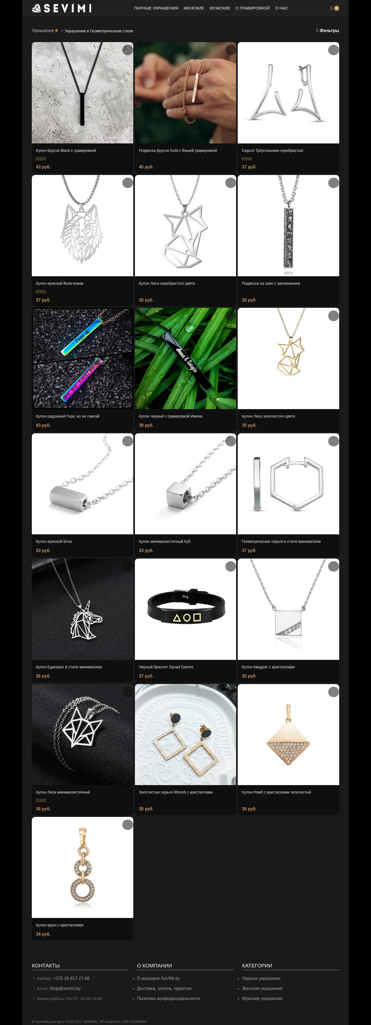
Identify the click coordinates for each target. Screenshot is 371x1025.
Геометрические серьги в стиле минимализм (284, 539)
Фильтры (329, 30)
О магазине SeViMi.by (157, 974)
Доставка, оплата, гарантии (163, 984)
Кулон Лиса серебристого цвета (169, 282)
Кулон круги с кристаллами (61, 921)
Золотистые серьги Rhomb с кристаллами (178, 789)
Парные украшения (260, 974)
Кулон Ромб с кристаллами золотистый (279, 789)
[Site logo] (62, 7)
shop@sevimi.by (64, 984)
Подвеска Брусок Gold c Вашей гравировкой (181, 150)
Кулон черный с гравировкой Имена (173, 414)
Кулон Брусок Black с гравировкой (68, 150)
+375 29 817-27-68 (70, 974)
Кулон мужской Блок (55, 539)
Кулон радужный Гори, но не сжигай (70, 414)
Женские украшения (261, 984)
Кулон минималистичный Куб (166, 539)
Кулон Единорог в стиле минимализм (71, 664)
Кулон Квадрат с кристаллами (270, 664)
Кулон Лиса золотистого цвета (270, 414)
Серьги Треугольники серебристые (275, 150)
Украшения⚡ (45, 30)
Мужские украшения (262, 993)
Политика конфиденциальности (167, 993)
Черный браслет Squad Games (168, 664)
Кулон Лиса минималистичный (65, 789)
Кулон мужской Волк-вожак (61, 282)
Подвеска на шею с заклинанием (273, 282)
